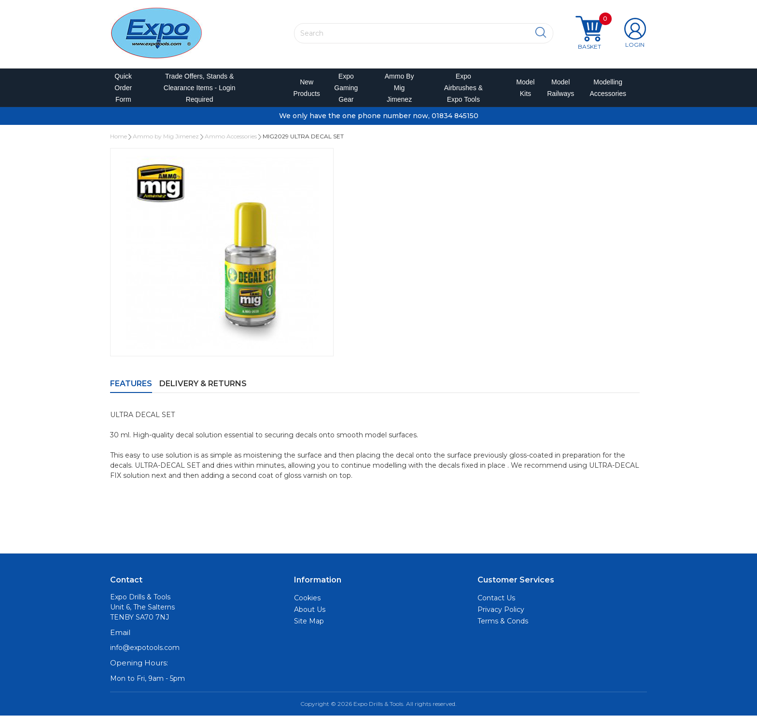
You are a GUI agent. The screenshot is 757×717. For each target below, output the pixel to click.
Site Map (309, 622)
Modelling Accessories (605, 88)
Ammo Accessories (231, 138)
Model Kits (524, 88)
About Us (309, 611)
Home (118, 138)
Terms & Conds (502, 622)
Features (131, 385)
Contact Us (496, 599)
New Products (304, 88)
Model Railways (558, 88)
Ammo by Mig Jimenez (399, 88)
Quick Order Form (123, 88)
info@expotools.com (145, 649)
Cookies (307, 599)
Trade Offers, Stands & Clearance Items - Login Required (200, 88)
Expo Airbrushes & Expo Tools (463, 88)
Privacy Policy (500, 611)
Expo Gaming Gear (346, 88)
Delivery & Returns (203, 385)
